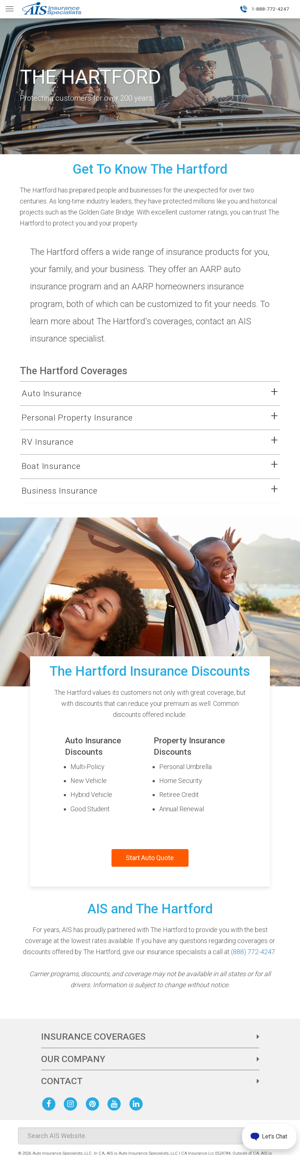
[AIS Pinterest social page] (94, 1103)
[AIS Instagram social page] (72, 1103)
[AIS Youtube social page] (115, 1103)
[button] (141, 394)
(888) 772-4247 (253, 952)
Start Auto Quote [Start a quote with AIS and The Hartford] (150, 858)
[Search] (150, 1135)
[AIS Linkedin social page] (137, 1103)
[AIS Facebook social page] (50, 1103)
